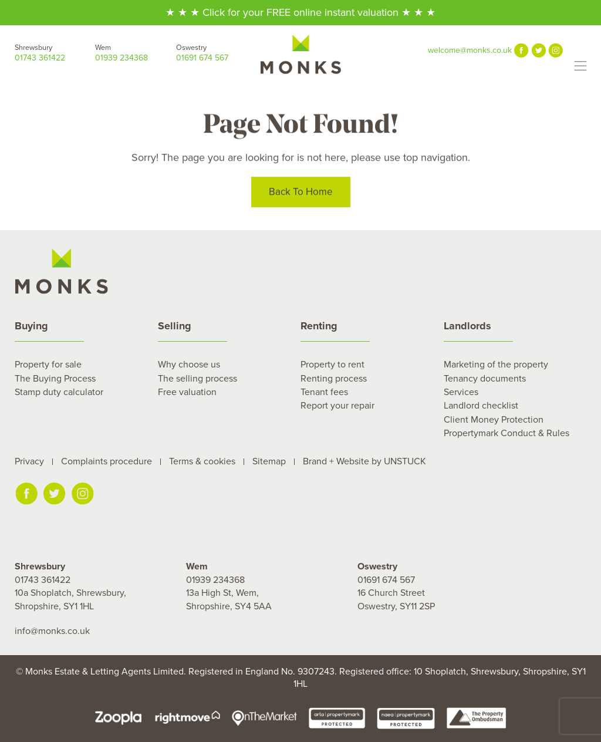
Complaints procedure (106, 461)
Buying (31, 325)
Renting (318, 325)
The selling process (197, 379)
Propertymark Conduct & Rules (506, 433)
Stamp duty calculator (59, 392)
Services (461, 392)
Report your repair (337, 406)
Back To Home (301, 193)
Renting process (333, 379)
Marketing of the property (496, 364)
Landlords (467, 325)
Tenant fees (324, 392)
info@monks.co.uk (52, 631)
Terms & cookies (202, 461)
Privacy (29, 461)
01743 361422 (55, 52)
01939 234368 (135, 52)
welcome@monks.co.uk (470, 50)
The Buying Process (55, 379)
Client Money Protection (493, 420)
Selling (174, 325)
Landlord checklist (481, 406)
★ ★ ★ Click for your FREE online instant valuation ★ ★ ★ (300, 12)
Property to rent (332, 364)
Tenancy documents (485, 379)
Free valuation (187, 392)
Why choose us (189, 364)
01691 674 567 (216, 52)
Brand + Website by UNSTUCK (364, 461)
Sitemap (269, 461)
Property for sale (48, 364)
